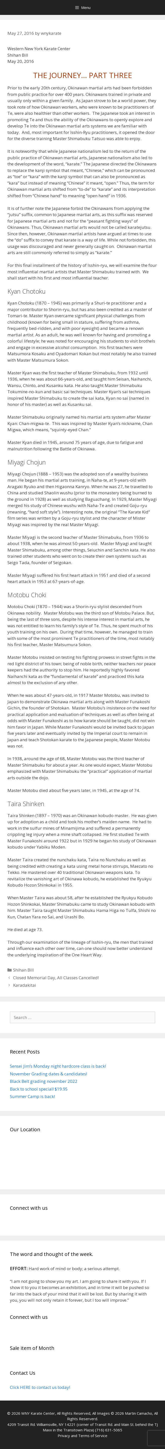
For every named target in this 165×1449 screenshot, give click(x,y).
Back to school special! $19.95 (39, 1089)
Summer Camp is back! (32, 1096)
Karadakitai (24, 985)
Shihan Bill (23, 970)
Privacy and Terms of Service (82, 1435)
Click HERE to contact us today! (40, 1387)
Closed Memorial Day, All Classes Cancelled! (56, 977)
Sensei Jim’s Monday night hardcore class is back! (58, 1066)
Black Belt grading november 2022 (43, 1081)
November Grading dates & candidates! (48, 1074)
